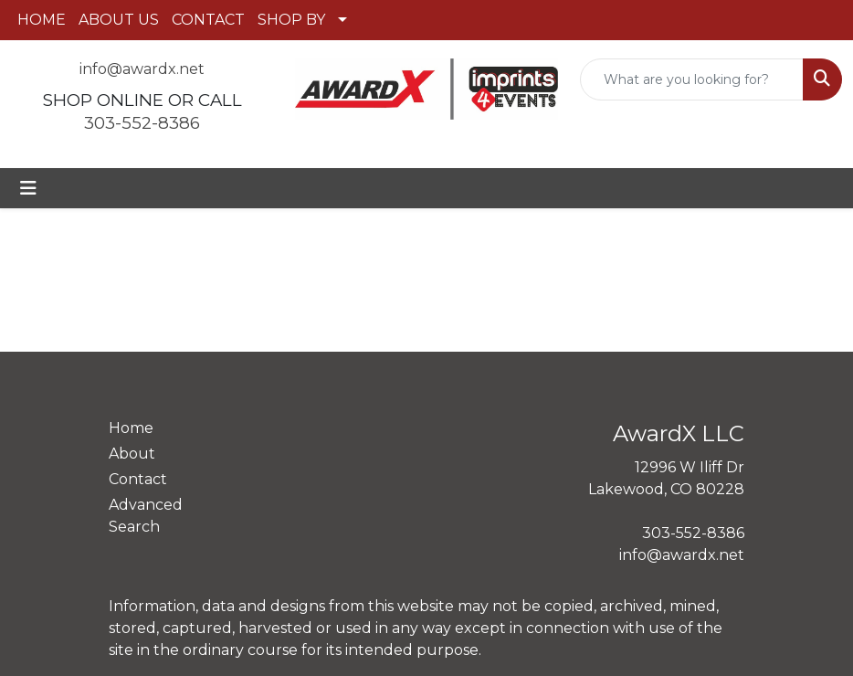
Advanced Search (146, 515)
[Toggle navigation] (28, 188)
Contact (138, 479)
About (132, 453)
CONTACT (208, 19)
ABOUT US (119, 19)
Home (131, 428)
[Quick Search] (692, 79)
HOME (41, 19)
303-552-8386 (142, 122)
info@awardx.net (142, 69)
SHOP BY (291, 19)
